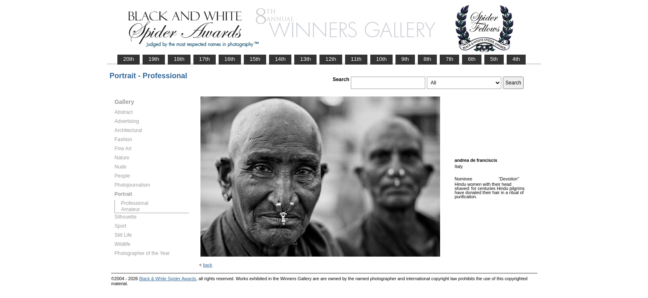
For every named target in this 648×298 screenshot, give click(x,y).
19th (154, 59)
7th (449, 59)
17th (204, 59)
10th (381, 59)
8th (427, 59)
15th (255, 59)
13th (305, 59)
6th (471, 59)
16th (230, 59)
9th (405, 59)
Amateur (130, 209)
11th (356, 59)
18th (179, 59)
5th (494, 59)
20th (128, 59)
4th (516, 59)
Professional (134, 203)
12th (331, 59)
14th (280, 59)
